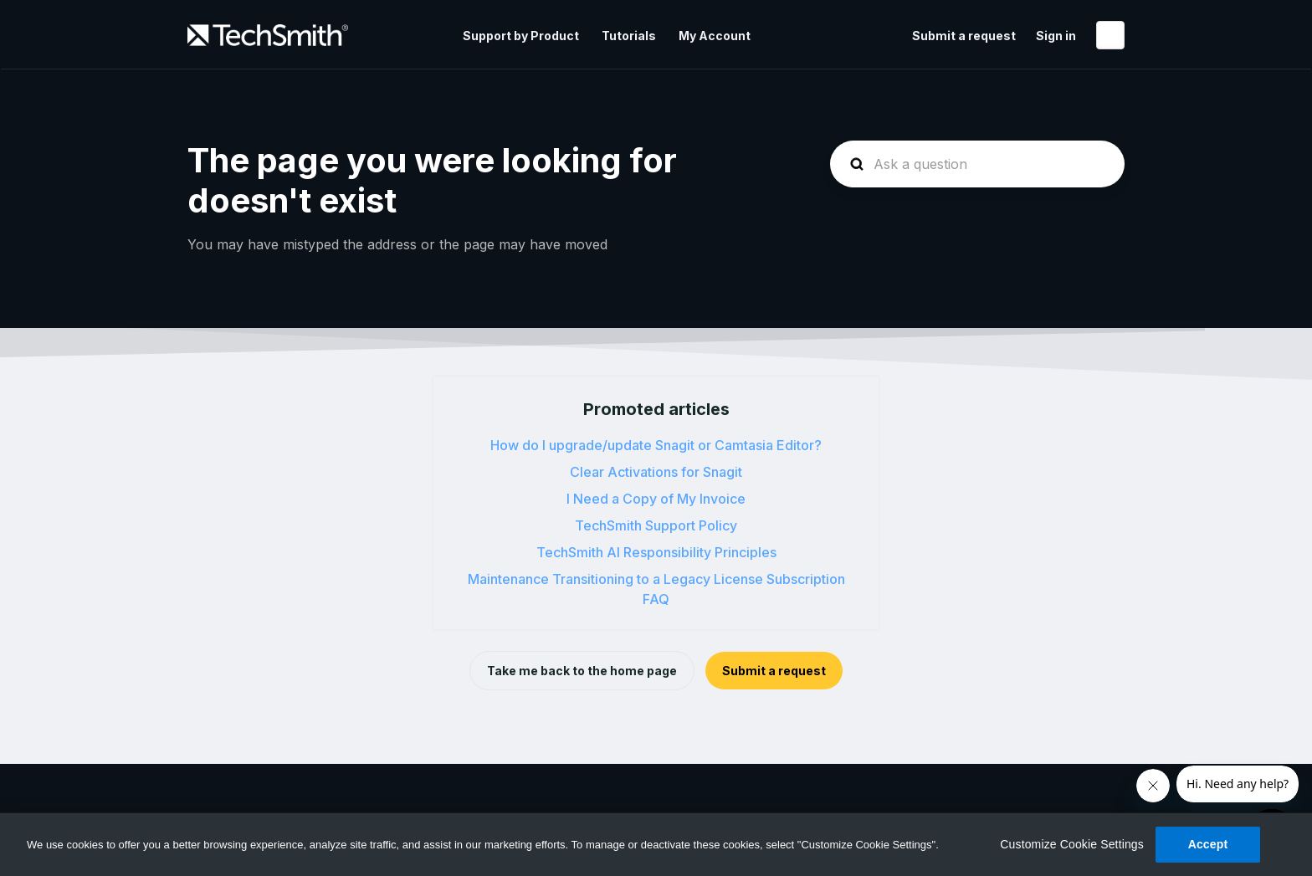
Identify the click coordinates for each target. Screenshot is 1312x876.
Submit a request (964, 35)
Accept (1208, 844)
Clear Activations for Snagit (656, 472)
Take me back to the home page (582, 670)
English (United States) (1110, 35)
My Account (715, 35)
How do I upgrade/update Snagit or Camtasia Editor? (656, 445)
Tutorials (629, 35)
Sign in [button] (1056, 35)
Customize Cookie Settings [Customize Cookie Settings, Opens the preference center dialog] (1072, 844)
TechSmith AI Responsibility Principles (656, 552)
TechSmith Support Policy (656, 525)
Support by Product (521, 35)
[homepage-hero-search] (977, 164)
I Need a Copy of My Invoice (656, 498)
